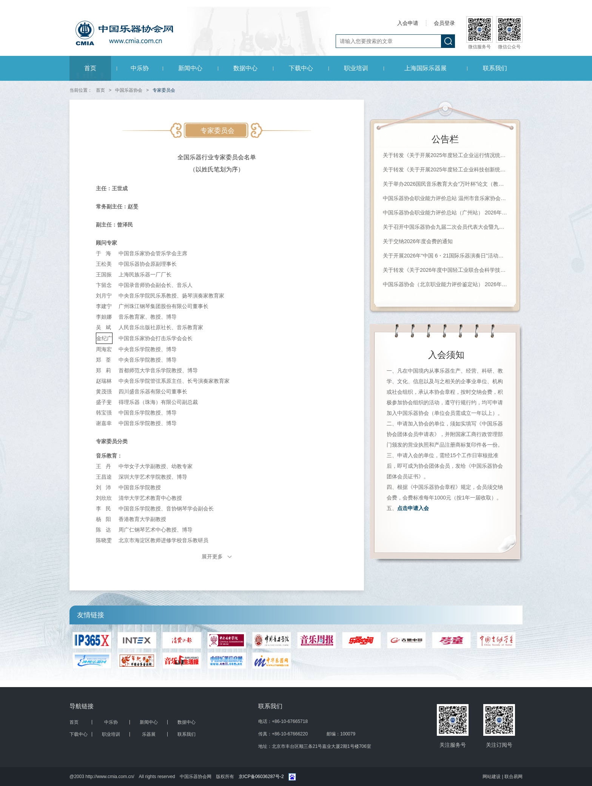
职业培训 (356, 68)
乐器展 (149, 734)
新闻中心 (190, 68)
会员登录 (444, 23)
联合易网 (513, 776)
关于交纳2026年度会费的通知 (418, 241)
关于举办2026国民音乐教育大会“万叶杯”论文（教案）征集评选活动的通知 (445, 184)
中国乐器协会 (128, 90)
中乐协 (140, 68)
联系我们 (495, 68)
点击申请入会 (413, 508)
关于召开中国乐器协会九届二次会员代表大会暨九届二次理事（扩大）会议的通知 (445, 227)
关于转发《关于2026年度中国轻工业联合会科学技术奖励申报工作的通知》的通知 (445, 270)
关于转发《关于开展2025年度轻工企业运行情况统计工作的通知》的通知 (445, 155)
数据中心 (245, 68)
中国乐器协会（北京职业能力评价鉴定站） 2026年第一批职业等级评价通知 (445, 284)
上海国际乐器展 (425, 68)
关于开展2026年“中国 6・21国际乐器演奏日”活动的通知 (445, 256)
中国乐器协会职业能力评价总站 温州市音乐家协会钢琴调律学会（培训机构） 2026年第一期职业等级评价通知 (445, 198)
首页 (90, 68)
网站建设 (492, 776)
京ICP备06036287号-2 (261, 776)
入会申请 (407, 23)
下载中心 (301, 68)
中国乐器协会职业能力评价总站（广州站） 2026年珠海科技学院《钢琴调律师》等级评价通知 (445, 213)
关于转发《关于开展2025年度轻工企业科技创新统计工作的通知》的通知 (445, 169)
